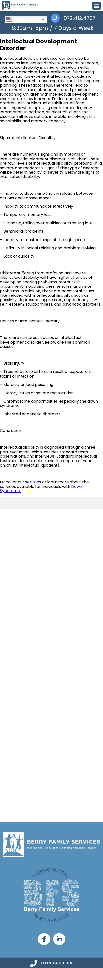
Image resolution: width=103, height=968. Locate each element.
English (16, 19)
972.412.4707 (79, 18)
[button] (96, 6)
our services (29, 482)
